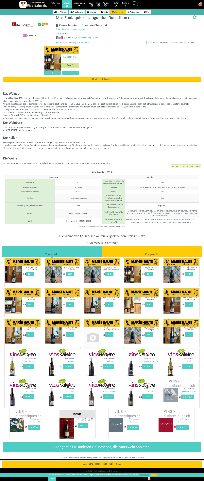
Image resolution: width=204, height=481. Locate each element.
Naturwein (55, 4)
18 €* (70, 304)
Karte (116, 4)
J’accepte (154, 475)
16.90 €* (68, 366)
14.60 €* (187, 366)
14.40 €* (29, 366)
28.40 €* (108, 397)
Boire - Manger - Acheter (99, 4)
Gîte (147, 12)
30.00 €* (83, 425)
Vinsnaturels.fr (33, 4)
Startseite (97, 471)
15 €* (109, 274)
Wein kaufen (118, 12)
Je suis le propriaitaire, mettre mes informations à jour (171, 42)
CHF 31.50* (182, 427)
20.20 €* (147, 397)
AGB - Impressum (112, 471)
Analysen (92, 12)
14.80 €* (147, 366)
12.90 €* (68, 397)
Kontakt (125, 4)
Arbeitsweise (77, 12)
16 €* (188, 334)
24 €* (30, 304)
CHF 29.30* (187, 397)
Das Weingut (60, 12)
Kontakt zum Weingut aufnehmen (72, 42)
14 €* (70, 65)
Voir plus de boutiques (102, 79)
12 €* (188, 304)
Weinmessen (79, 4)
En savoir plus (144, 475)
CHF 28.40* (34, 427)
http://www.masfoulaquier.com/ (84, 37)
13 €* (30, 274)
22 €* (70, 274)
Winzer (67, 4)
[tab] (52, 251)
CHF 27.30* (133, 427)
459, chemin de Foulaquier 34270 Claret (72, 29)
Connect (52, 479)
